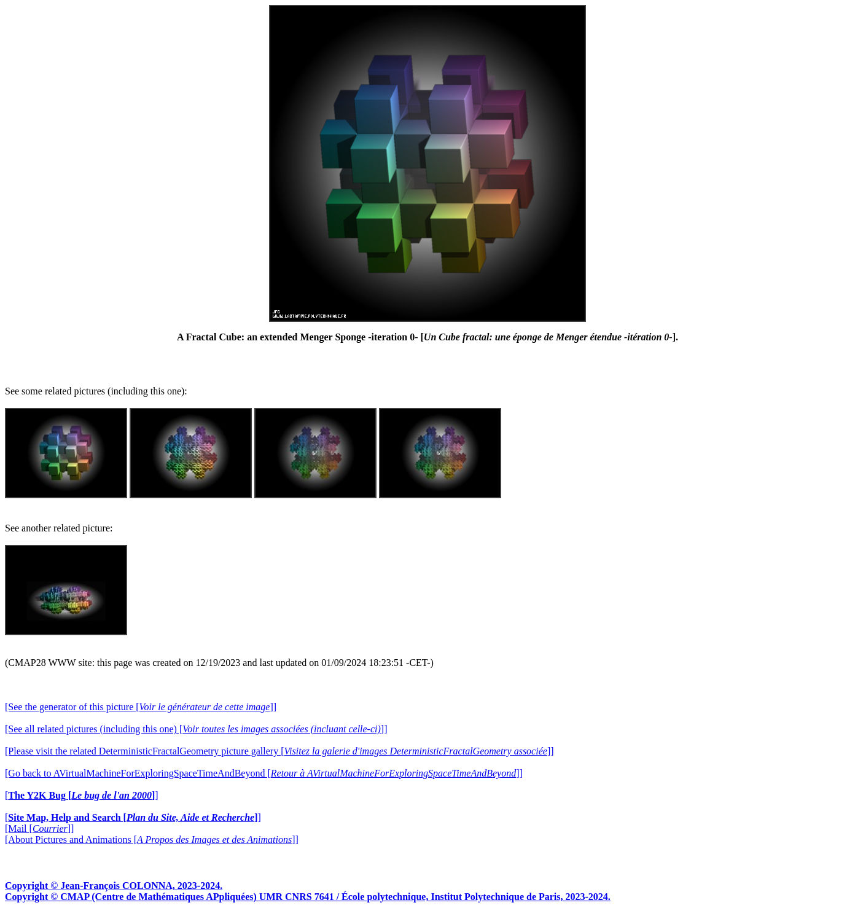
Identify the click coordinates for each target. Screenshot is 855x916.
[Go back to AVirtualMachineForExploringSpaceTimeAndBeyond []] (264, 773)
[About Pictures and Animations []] (152, 839)
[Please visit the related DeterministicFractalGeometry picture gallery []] (279, 751)
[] (81, 795)
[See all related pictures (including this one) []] (196, 729)
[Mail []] (39, 828)
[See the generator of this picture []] (140, 707)
